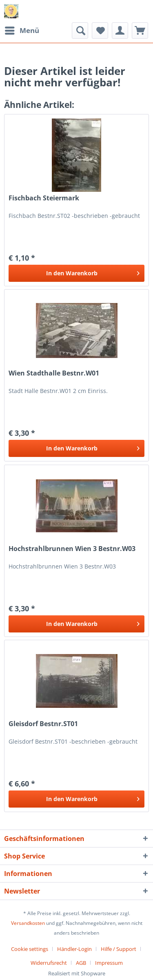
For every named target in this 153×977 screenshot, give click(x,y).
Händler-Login (74, 949)
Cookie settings (29, 949)
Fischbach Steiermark (44, 198)
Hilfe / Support (118, 949)
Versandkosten (28, 923)
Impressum (109, 962)
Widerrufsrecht (49, 962)
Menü (22, 29)
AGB (81, 962)
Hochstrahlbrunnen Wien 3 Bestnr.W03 (72, 548)
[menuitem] (21, 30)
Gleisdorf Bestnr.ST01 (43, 724)
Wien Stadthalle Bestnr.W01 (54, 373)
